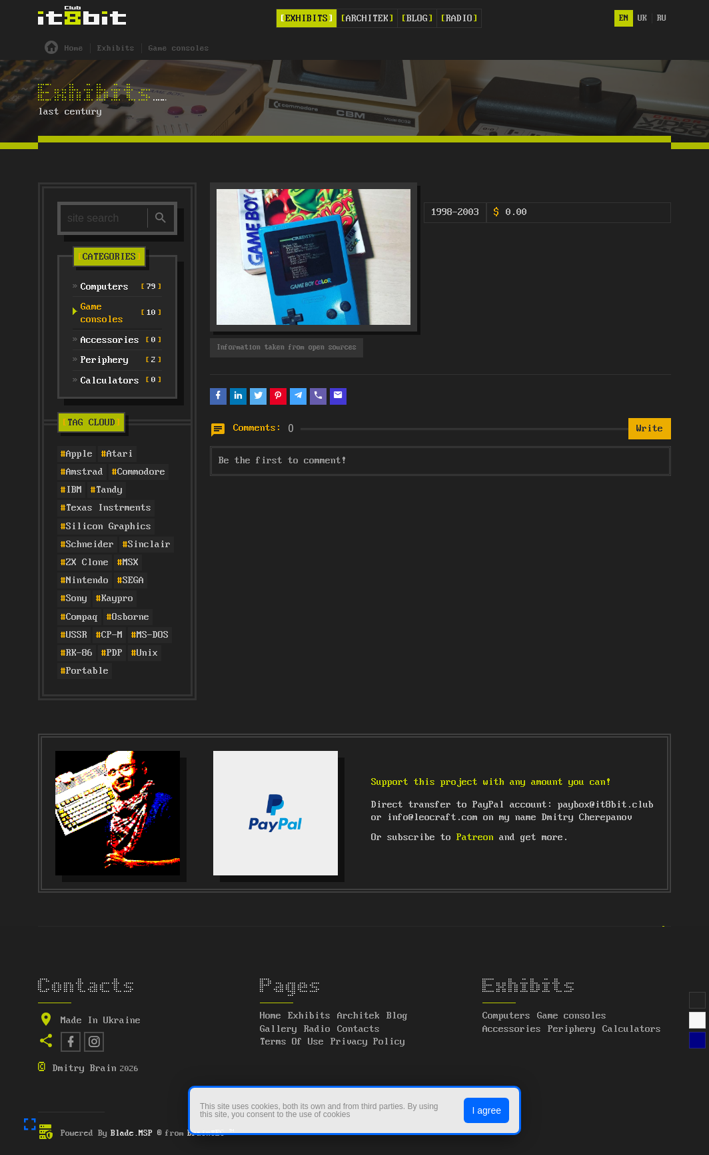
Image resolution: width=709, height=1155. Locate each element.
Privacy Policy (368, 1042)
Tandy (109, 490)
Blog (417, 18)
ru (661, 18)
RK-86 (79, 653)
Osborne (130, 617)
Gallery (278, 1029)
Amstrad (84, 472)
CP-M (112, 635)
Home (270, 1016)
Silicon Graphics (108, 526)
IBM (74, 490)
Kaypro (117, 598)
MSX (131, 562)
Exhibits (306, 18)
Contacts (358, 1029)
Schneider (90, 544)
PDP (115, 653)
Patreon (475, 837)
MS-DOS (153, 635)
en (623, 18)
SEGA (133, 580)
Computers (506, 1016)
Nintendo (87, 580)
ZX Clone (87, 562)
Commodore (141, 472)
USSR (76, 635)
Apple (79, 454)
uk (642, 18)
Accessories (511, 1029)
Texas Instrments (108, 508)
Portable (87, 671)
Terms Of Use (292, 1042)
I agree (486, 1110)
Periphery (572, 1029)
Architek (367, 18)
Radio (459, 18)
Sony (76, 598)
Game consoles (571, 1016)
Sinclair (149, 544)
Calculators (631, 1029)
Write (649, 428)
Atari (120, 454)
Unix (147, 653)
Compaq (82, 617)
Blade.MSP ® (136, 1133)
